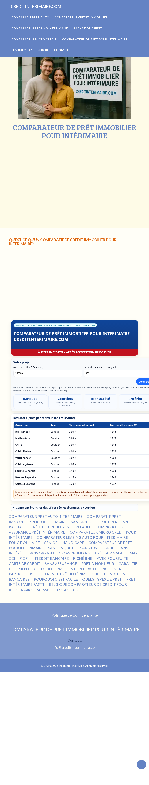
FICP (24, 558)
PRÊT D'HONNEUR (97, 563)
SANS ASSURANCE (61, 563)
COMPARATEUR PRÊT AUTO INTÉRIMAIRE (45, 516)
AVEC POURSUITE (112, 558)
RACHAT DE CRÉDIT (26, 527)
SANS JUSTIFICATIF (97, 547)
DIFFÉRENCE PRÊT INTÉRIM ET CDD (68, 574)
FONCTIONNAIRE (24, 542)
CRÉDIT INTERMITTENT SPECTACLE (65, 569)
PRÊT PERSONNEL (116, 521)
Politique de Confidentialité (74, 615)
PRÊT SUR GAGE (109, 553)
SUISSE (43, 589)
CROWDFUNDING (74, 553)
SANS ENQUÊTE (62, 547)
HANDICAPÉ (73, 542)
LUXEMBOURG (66, 589)
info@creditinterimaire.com (75, 647)
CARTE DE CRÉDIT (24, 563)
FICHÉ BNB (83, 558)
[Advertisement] (34, 175)
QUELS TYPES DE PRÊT (102, 579)
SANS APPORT (83, 521)
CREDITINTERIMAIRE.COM (43, 11)
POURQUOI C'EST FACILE (56, 579)
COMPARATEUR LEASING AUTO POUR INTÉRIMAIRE (82, 537)
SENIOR (51, 542)
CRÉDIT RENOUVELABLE (69, 527)
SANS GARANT (41, 553)
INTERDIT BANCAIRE (50, 558)
